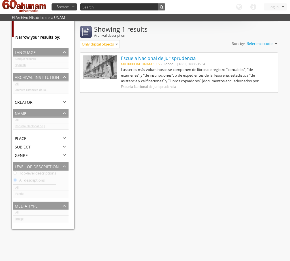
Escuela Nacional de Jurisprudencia (39, 127)
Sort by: (238, 43)
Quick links (253, 7)
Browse (62, 6)
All (17, 85)
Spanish (20, 66)
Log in (273, 6)
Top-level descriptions (34, 174)
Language (239, 7)
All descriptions (29, 181)
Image (19, 220)
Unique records (25, 60)
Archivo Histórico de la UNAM (35, 91)
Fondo (19, 195)
